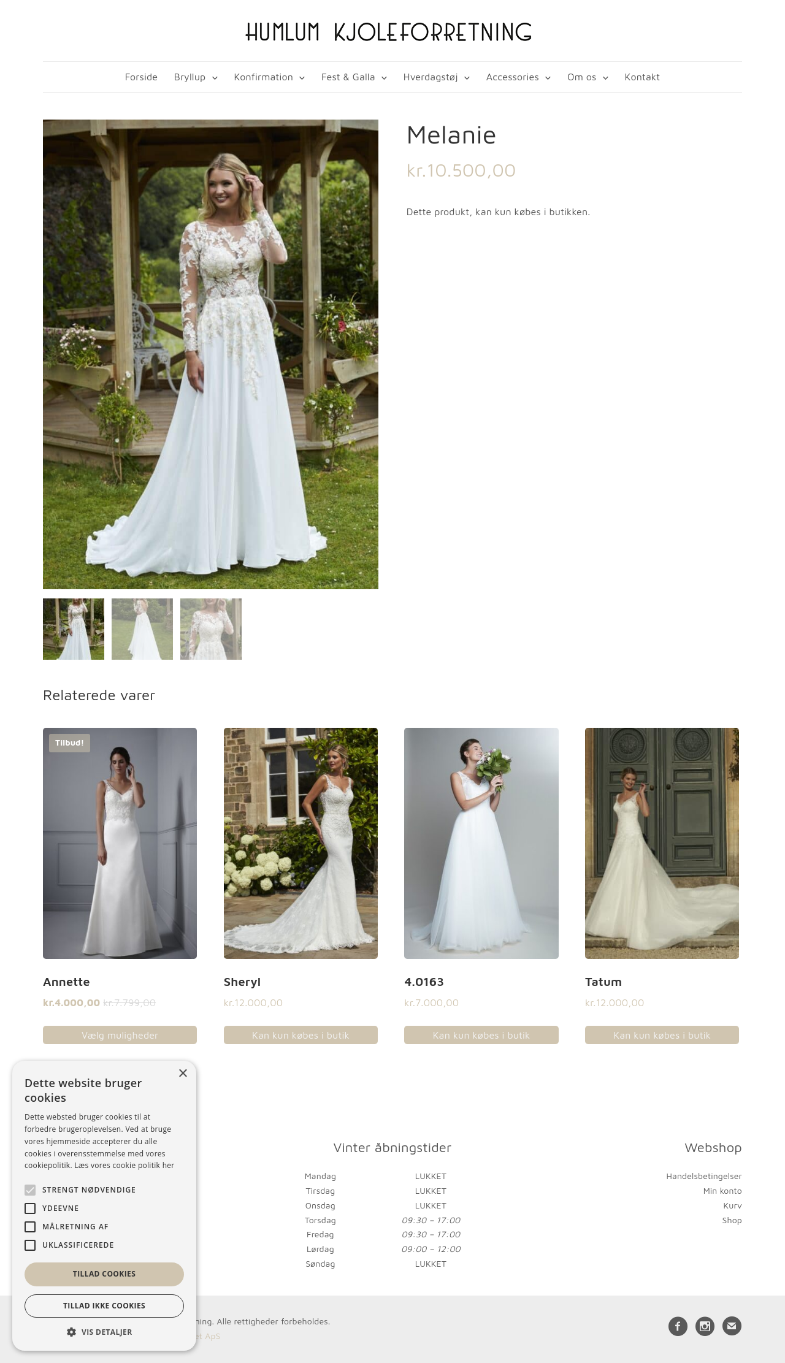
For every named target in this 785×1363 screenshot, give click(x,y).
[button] (104, 1332)
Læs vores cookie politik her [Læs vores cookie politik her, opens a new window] (124, 1165)
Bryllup (190, 76)
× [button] (182, 1074)
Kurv (732, 1203)
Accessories (512, 76)
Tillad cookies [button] (104, 1274)
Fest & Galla (348, 76)
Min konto (722, 1188)
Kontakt (643, 76)
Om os (581, 76)
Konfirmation (263, 76)
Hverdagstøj (431, 76)
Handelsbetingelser (704, 1174)
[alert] (104, 1206)
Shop (732, 1218)
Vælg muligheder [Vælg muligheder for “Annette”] (120, 1033)
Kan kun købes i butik (301, 1033)
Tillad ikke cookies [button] (104, 1305)
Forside (141, 76)
